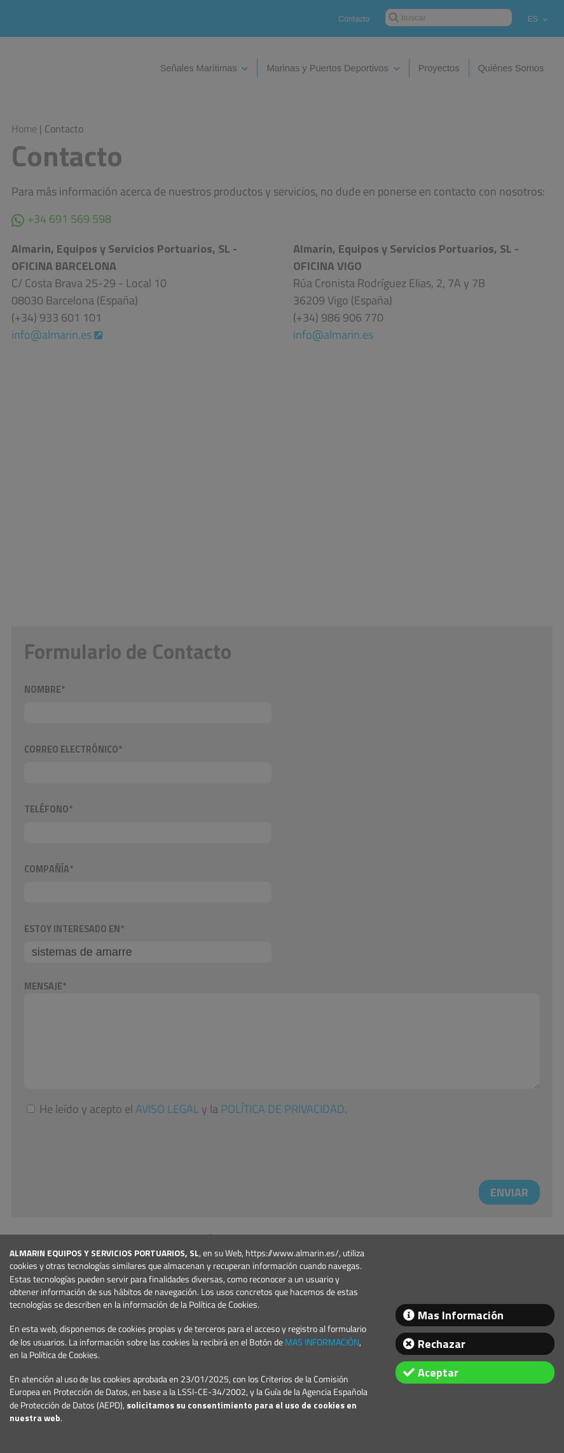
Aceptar (438, 1372)
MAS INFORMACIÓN (322, 1342)
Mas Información (461, 1315)
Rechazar (441, 1343)
